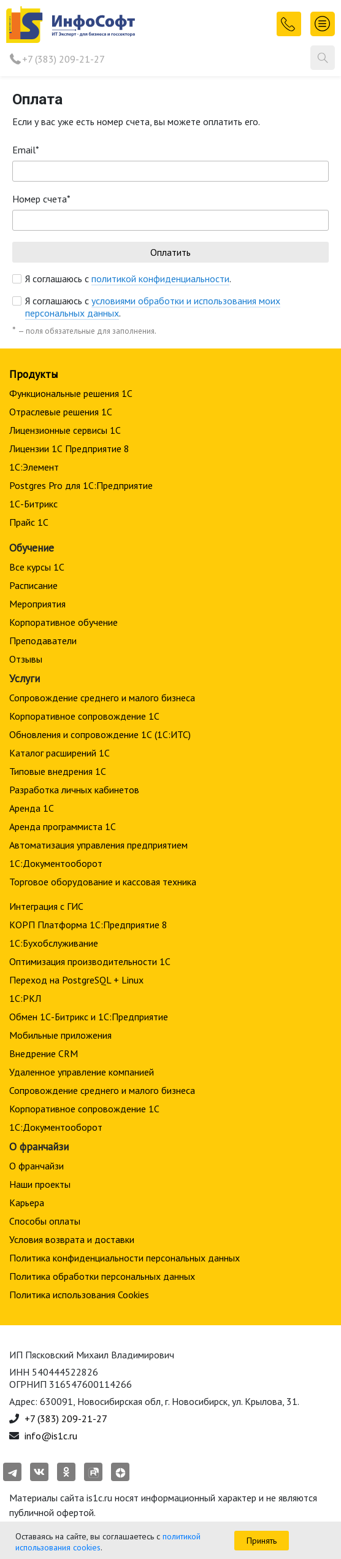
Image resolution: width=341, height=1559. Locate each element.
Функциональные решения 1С (70, 393)
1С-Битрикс (33, 504)
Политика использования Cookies (79, 1294)
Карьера (26, 1202)
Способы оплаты (44, 1221)
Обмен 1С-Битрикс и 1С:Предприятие (88, 1016)
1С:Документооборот (55, 863)
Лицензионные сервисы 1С (65, 430)
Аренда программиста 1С (62, 826)
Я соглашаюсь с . (128, 278)
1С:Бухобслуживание (53, 943)
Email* (25, 150)
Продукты (33, 374)
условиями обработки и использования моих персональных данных (152, 306)
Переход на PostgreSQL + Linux (76, 980)
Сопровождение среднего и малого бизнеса (102, 697)
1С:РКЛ (25, 998)
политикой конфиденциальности (160, 278)
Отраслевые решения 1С (60, 412)
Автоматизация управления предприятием (98, 845)
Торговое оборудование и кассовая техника (102, 882)
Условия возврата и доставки (71, 1239)
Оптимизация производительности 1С (89, 961)
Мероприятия (37, 604)
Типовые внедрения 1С (57, 771)
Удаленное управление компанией (81, 1072)
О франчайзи (36, 1166)
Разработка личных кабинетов (74, 789)
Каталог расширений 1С (59, 753)
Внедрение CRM (43, 1053)
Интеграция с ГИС (46, 906)
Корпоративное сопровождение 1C (84, 716)
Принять (262, 1540)
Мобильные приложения (60, 1035)
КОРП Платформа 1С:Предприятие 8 (88, 924)
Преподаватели (43, 640)
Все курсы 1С (36, 567)
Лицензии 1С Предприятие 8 (69, 448)
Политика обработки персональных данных (102, 1276)
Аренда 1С (31, 808)
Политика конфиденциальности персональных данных (124, 1258)
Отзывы (25, 659)
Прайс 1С (28, 522)
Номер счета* (41, 199)
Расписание (33, 585)
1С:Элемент (34, 467)
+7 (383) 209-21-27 (63, 59)
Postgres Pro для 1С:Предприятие (81, 485)
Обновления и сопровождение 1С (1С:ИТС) (100, 734)
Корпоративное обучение (63, 622)
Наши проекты (40, 1184)
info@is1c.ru (51, 1436)
